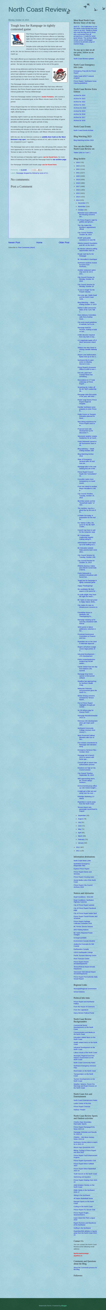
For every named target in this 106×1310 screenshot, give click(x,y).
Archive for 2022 (79, 102)
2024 (78, 162)
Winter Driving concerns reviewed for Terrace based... (86, 697)
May (80, 829)
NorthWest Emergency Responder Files (82, 865)
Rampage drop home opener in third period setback (86, 676)
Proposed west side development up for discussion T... (85, 431)
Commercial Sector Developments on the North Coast (83, 1027)
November (82, 206)
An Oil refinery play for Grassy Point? (85, 711)
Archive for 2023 (79, 98)
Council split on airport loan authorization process (87, 763)
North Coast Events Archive (83, 130)
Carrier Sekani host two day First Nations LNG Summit (87, 668)
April (80, 832)
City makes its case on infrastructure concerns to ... (87, 607)
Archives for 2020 (80, 108)
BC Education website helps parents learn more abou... (87, 550)
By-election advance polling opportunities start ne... (87, 249)
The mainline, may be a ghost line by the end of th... (87, 510)
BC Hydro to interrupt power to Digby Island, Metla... (87, 601)
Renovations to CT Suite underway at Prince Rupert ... (86, 382)
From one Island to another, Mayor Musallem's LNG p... (87, 488)
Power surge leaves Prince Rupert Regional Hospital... (87, 401)
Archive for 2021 (79, 105)
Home (39, 242)
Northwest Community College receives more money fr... (86, 730)
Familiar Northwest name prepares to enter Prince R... (87, 409)
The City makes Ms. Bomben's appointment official (87, 227)
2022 (78, 169)
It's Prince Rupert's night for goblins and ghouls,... (87, 221)
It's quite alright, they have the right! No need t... (87, 595)
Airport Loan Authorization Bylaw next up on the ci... (87, 356)
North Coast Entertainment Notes (85, 1100)
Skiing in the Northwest (82, 1195)
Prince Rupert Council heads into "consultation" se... (87, 474)
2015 (78, 193)
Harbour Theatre (79, 1110)
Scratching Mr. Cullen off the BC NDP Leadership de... (87, 389)
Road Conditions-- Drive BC (83, 897)
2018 (78, 183)
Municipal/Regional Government (85, 989)
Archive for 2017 (79, 117)
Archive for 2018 (79, 114)
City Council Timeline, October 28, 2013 (85, 233)
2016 (78, 190)
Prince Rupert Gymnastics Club (85, 1160)
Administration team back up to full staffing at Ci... (87, 543)
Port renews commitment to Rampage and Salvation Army (87, 744)
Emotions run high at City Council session (86, 769)
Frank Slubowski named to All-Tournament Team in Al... (87, 443)
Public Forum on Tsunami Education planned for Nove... (87, 416)
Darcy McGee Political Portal (84, 1013)
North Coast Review (37, 9)
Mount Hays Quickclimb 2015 (84, 1147)
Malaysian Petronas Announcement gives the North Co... (87, 690)
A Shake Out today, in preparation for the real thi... (86, 517)
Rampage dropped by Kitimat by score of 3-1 (32, 173)
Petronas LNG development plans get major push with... (87, 723)
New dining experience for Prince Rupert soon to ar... (87, 423)
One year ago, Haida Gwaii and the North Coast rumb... (87, 297)
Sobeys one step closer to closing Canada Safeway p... (87, 349)
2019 (78, 179)
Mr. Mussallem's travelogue (87, 259)
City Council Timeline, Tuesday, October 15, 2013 (86, 495)
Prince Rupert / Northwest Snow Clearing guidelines (85, 82)
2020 (78, 176)
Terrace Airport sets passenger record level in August (87, 809)
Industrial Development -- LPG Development (86, 655)
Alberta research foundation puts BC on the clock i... (87, 244)
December (82, 203)
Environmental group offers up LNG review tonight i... (87, 787)
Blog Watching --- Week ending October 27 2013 (87, 303)
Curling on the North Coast (83, 1206)
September (82, 815)
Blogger (64, 1306)
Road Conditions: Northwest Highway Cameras (84, 901)
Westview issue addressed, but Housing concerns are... (87, 214)
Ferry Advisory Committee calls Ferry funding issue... (87, 317)
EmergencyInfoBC (80, 938)
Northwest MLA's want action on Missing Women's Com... (85, 362)
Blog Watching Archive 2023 (84, 140)
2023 (78, 166)
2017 (78, 186)
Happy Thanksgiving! (85, 586)
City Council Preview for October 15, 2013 (86, 561)
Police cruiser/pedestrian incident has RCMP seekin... (86, 661)
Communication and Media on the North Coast (84, 1033)
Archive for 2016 (79, 120)
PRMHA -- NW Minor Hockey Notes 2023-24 (84, 1138)
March (80, 836)
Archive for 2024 (79, 95)
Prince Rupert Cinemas (82, 1106)
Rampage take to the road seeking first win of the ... (87, 467)
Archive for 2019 (79, 111)
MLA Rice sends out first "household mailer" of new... (86, 503)
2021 (78, 173)
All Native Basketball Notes (83, 1198)
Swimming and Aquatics (82, 1177)
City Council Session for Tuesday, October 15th (86, 556)
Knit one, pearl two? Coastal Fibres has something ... (85, 374)
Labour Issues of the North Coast (85, 1052)
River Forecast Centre (81, 959)
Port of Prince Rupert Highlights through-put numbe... (86, 705)
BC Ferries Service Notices (83, 926)
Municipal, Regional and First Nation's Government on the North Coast (84, 1057)
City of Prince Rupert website (84, 905)
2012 (78, 847)
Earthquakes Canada (81, 949)
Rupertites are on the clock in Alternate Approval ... (87, 642)
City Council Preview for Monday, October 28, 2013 (86, 279)
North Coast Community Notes (84, 1063)
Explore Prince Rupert (81, 869)
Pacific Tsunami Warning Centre (85, 955)
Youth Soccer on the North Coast (85, 1174)
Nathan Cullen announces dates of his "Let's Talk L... (87, 309)
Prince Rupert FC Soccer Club (84, 1210)
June (80, 826)
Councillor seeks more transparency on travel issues (86, 481)
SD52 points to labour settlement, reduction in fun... (87, 629)
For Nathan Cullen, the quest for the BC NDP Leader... (86, 524)
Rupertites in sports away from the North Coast (87, 803)
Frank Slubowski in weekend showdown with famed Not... (87, 575)
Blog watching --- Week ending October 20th (86, 450)
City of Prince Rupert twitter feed (85, 913)
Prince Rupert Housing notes (84, 877)
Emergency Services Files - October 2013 (87, 751)
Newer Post (14, 242)
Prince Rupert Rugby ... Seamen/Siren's (82, 1214)
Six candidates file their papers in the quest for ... (87, 590)
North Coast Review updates (84, 59)
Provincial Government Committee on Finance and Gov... (86, 636)
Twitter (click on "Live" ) (82, 152)
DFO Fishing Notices (81, 930)
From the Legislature (81, 1010)
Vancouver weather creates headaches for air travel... (87, 437)
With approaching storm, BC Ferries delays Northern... (86, 780)
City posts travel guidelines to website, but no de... (87, 323)
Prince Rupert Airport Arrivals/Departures (81, 963)
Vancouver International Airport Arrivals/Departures (85, 973)
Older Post (64, 242)
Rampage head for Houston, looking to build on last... (87, 329)
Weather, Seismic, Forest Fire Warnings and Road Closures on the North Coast (85, 1086)
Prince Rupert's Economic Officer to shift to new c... (87, 368)
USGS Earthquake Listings (83, 952)
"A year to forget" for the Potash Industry (86, 291)
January (81, 843)
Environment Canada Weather (84, 941)
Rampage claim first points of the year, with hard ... (87, 395)
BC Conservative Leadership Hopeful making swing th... (85, 537)
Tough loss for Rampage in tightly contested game (87, 581)
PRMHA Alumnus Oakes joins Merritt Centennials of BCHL (87, 568)
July (79, 822)
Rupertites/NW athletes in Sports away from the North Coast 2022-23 (85, 1233)
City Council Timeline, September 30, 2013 (86, 774)
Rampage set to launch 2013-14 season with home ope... (86, 757)
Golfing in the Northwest (82, 1228)
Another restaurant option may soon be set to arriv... (87, 272)
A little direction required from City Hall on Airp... (87, 336)
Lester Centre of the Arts (82, 1103)
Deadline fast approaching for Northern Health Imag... (87, 683)
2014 (78, 197)
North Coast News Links (82, 860)
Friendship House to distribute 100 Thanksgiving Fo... (85, 614)
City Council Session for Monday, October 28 (86, 285)
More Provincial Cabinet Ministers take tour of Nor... (86, 737)
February (81, 839)
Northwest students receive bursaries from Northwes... (87, 264)
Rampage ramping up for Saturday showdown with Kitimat (87, 621)
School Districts (79, 992)
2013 (78, 200)
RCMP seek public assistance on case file (86, 239)
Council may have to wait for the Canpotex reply (86, 531)
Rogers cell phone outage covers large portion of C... (87, 649)
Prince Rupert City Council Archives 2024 (83, 886)
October (81, 210)
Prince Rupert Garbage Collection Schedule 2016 (83, 922)
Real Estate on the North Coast (85, 1071)
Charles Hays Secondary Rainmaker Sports (82, 1123)
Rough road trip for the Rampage (86, 255)
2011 (78, 851)
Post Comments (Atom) (26, 247)
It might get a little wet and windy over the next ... (87, 792)
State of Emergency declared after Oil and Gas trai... (86, 461)
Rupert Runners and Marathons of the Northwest (85, 1224)
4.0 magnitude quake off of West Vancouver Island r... (87, 342)
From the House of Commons (84, 1007)
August (80, 819)
